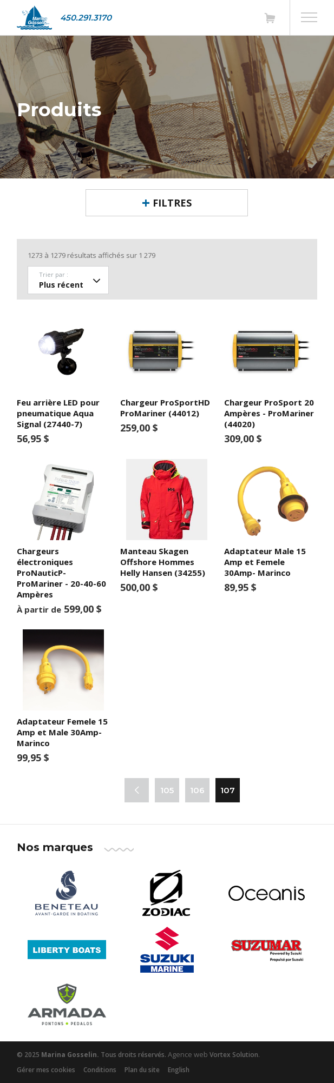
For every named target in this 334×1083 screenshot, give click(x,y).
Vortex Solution (233, 1054)
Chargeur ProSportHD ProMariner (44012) (165, 407)
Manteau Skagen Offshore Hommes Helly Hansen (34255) (162, 562)
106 (197, 790)
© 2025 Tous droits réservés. (91, 1054)
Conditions (99, 1069)
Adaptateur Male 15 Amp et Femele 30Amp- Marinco (265, 562)
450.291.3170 (86, 17)
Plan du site (142, 1069)
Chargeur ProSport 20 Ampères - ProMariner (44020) (269, 413)
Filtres (172, 202)
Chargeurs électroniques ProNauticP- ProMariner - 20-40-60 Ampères (61, 573)
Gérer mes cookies (46, 1069)
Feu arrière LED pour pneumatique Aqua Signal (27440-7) (58, 413)
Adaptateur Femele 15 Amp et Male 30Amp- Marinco (62, 732)
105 (167, 790)
